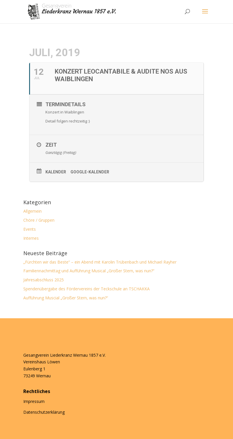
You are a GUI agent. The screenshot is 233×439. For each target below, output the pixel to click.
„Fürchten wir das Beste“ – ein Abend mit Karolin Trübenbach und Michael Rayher (99, 262)
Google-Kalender (89, 172)
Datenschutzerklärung (44, 412)
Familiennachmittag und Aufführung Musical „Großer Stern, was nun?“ (89, 270)
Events (29, 229)
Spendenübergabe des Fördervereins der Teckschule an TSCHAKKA (86, 289)
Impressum (34, 401)
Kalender (55, 172)
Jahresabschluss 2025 (43, 279)
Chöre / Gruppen (38, 220)
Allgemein (32, 211)
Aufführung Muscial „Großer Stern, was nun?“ (65, 298)
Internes (31, 238)
